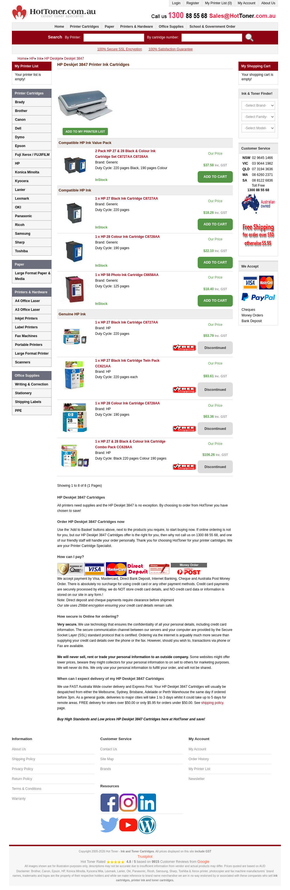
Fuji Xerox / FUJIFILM (32, 155)
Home (59, 27)
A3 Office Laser (27, 310)
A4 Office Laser (27, 301)
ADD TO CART (215, 177)
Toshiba (21, 251)
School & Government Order (212, 27)
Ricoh (19, 225)
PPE (18, 411)
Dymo (19, 137)
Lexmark (22, 199)
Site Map (107, 759)
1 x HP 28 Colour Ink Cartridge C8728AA (127, 237)
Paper (109, 27)
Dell (18, 128)
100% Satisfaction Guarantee (170, 49)
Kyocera (21, 181)
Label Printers (26, 327)
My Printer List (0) (218, 3)
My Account (246, 3)
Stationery (23, 393)
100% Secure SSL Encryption (119, 49)
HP (17, 163)
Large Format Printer (32, 353)
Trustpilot (145, 856)
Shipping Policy (23, 759)
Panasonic (23, 216)
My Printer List (199, 769)
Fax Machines (26, 336)
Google (203, 861)
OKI (18, 207)
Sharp (20, 242)
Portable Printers (28, 345)
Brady (20, 102)
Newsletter (197, 779)
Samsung (22, 234)
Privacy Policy (22, 769)
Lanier (20, 190)
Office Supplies (171, 27)
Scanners (22, 362)
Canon (20, 120)
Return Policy (22, 779)
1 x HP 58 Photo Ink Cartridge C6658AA (127, 275)
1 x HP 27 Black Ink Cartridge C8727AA (126, 199)
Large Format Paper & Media (32, 276)
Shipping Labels (28, 402)
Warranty (18, 799)
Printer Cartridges (84, 27)
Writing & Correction (31, 384)
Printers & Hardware (136, 27)
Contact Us (108, 749)
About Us (268, 3)
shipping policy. (212, 703)
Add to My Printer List (85, 131)
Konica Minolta (27, 172)
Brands (105, 769)
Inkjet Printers (26, 318)
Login (176, 3)
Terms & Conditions (26, 789)
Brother (21, 111)
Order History (199, 759)
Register (192, 3)
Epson (20, 146)
